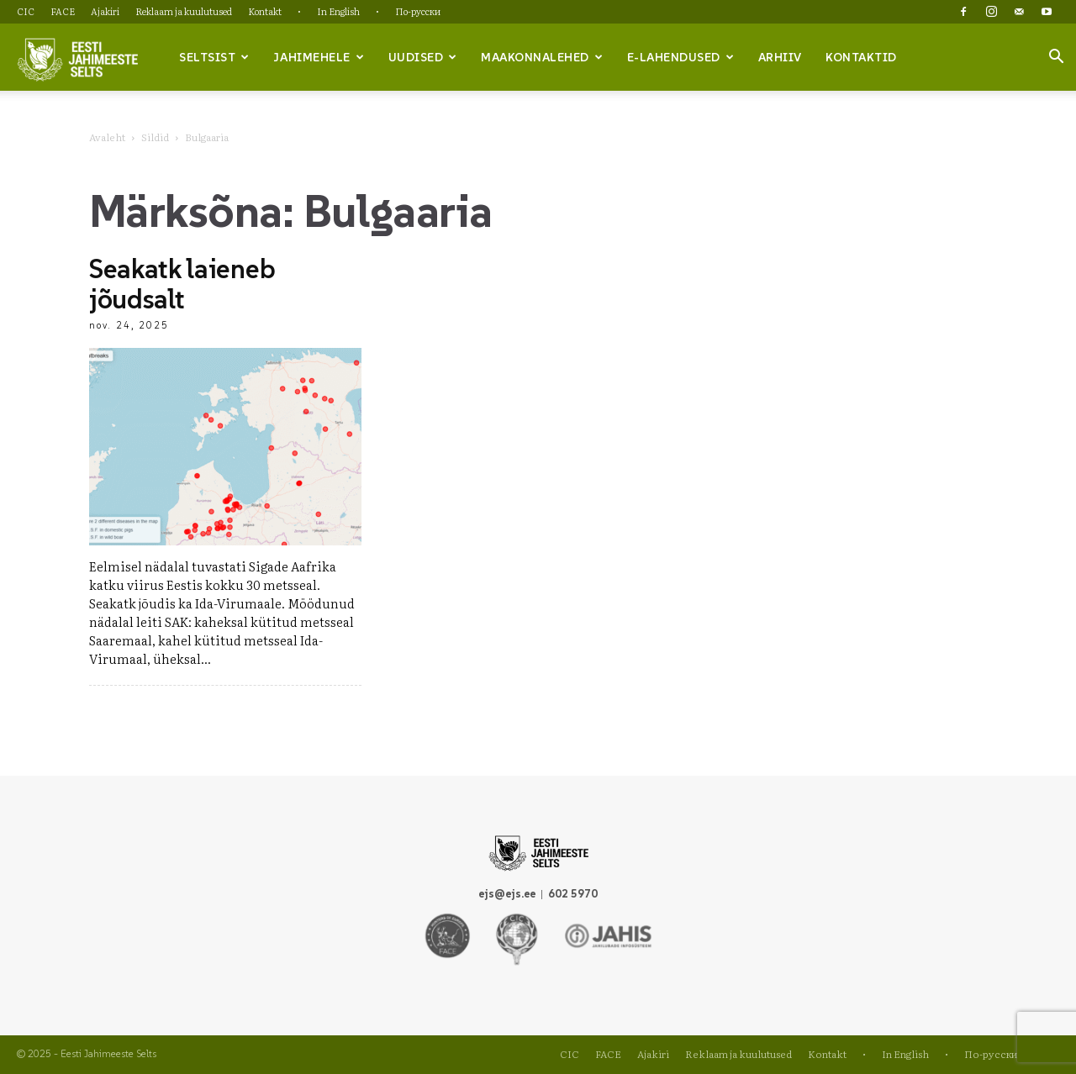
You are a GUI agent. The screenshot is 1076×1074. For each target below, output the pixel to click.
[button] (1056, 58)
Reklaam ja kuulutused (183, 11)
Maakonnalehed (542, 57)
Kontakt (265, 11)
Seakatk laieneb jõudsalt (182, 284)
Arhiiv (780, 57)
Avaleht (107, 137)
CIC (25, 11)
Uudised (422, 57)
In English (338, 11)
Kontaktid (861, 57)
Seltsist (214, 57)
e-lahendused (681, 57)
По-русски (417, 11)
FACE (62, 11)
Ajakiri (105, 11)
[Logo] (77, 58)
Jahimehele (318, 57)
